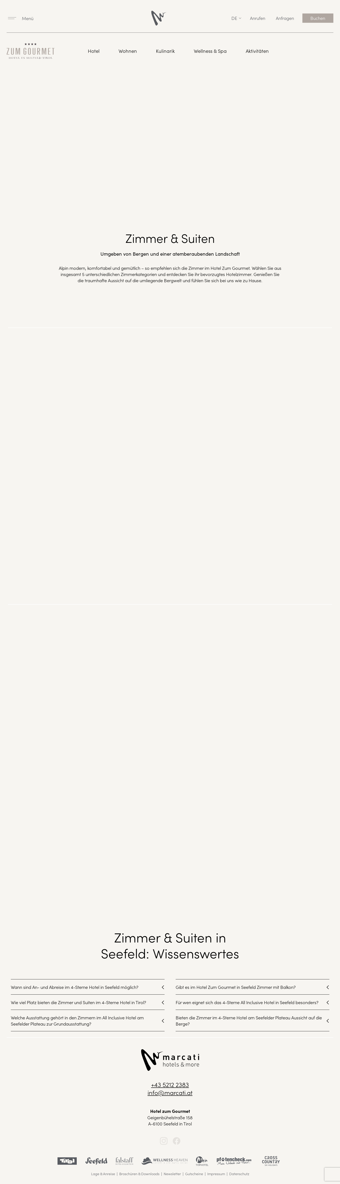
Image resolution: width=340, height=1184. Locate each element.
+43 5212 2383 (170, 1084)
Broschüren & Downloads (139, 1173)
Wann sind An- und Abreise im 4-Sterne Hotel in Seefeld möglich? (74, 987)
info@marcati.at (170, 1092)
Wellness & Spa (210, 51)
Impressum (216, 1173)
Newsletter (172, 1173)
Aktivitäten (257, 51)
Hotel (94, 51)
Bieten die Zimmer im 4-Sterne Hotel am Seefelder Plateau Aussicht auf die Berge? (249, 1020)
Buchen (317, 18)
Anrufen (257, 18)
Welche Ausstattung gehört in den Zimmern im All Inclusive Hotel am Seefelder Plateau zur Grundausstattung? (77, 1020)
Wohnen (128, 51)
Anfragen (285, 18)
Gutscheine (194, 1173)
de (234, 18)
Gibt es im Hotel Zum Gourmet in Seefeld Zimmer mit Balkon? (236, 987)
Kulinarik (165, 51)
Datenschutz (239, 1173)
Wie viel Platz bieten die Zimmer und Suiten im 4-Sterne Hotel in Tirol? (78, 1002)
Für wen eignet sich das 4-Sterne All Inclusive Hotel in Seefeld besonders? (247, 1002)
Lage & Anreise (103, 1173)
